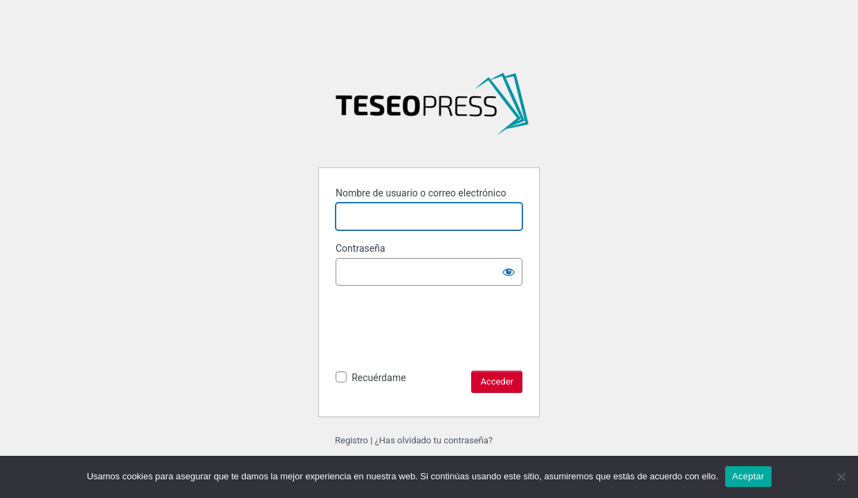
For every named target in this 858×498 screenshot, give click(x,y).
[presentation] (441, 343)
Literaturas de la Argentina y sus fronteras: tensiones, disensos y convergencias (432, 109)
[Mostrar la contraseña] (508, 272)
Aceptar (748, 476)
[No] (841, 476)
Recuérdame (378, 377)
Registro (351, 440)
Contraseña (360, 248)
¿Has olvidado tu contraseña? (434, 440)
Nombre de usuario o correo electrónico (421, 193)
